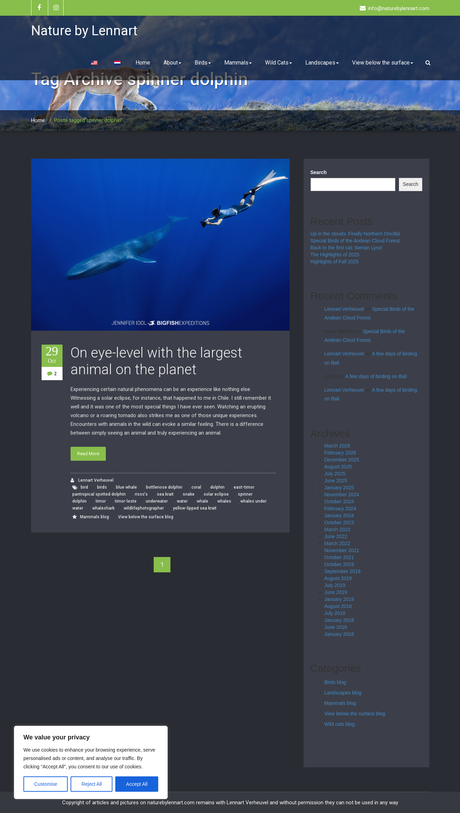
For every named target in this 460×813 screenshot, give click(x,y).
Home (143, 62)
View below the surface (382, 62)
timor (101, 501)
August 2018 (338, 606)
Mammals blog (94, 516)
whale (202, 501)
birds (102, 487)
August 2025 (338, 466)
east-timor (244, 487)
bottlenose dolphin (164, 487)
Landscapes (322, 62)
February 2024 (340, 508)
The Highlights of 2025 (335, 254)
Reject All (91, 784)
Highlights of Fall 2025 (335, 261)
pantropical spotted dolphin (99, 494)
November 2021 (341, 550)
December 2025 (341, 459)
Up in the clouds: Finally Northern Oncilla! (356, 233)
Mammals (238, 62)
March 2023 (337, 529)
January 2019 (339, 599)
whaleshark (103, 508)
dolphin (217, 487)
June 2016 (335, 627)
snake (189, 494)
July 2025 (334, 473)
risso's (141, 494)
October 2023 (339, 522)
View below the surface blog (145, 516)
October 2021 (339, 557)
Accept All (136, 784)
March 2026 (337, 446)
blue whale (126, 487)
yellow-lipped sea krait (195, 508)
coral (196, 487)
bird (84, 487)
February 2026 (340, 453)
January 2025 (339, 487)
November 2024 (341, 494)
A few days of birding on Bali (376, 376)
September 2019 (342, 571)
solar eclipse (216, 494)
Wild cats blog (339, 724)
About (172, 62)
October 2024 (339, 501)
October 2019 (339, 564)
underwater (157, 501)
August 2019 (338, 578)
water (182, 501)
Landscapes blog (343, 692)
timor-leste (126, 501)
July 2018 (334, 613)
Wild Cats (278, 62)
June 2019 (335, 592)
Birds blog (335, 682)
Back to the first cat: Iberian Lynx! (346, 247)
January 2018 (339, 620)
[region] (91, 762)
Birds (203, 62)
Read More (88, 453)
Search (319, 172)
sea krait (165, 494)
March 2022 (337, 543)
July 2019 (334, 585)
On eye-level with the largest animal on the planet (156, 361)
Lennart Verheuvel (92, 480)
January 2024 (339, 515)
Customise (45, 784)
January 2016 (339, 634)
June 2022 (335, 536)
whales (224, 501)
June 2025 (335, 480)
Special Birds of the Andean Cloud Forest (355, 240)
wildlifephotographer (144, 508)
